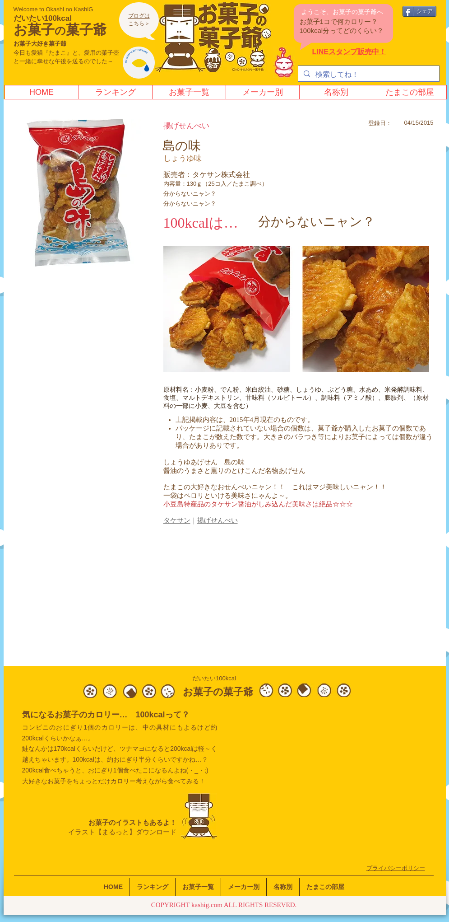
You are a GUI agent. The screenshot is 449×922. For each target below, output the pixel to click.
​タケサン (176, 520)
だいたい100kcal (43, 18)
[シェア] (419, 11)
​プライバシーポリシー (395, 868)
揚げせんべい (217, 520)
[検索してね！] (367, 74)
